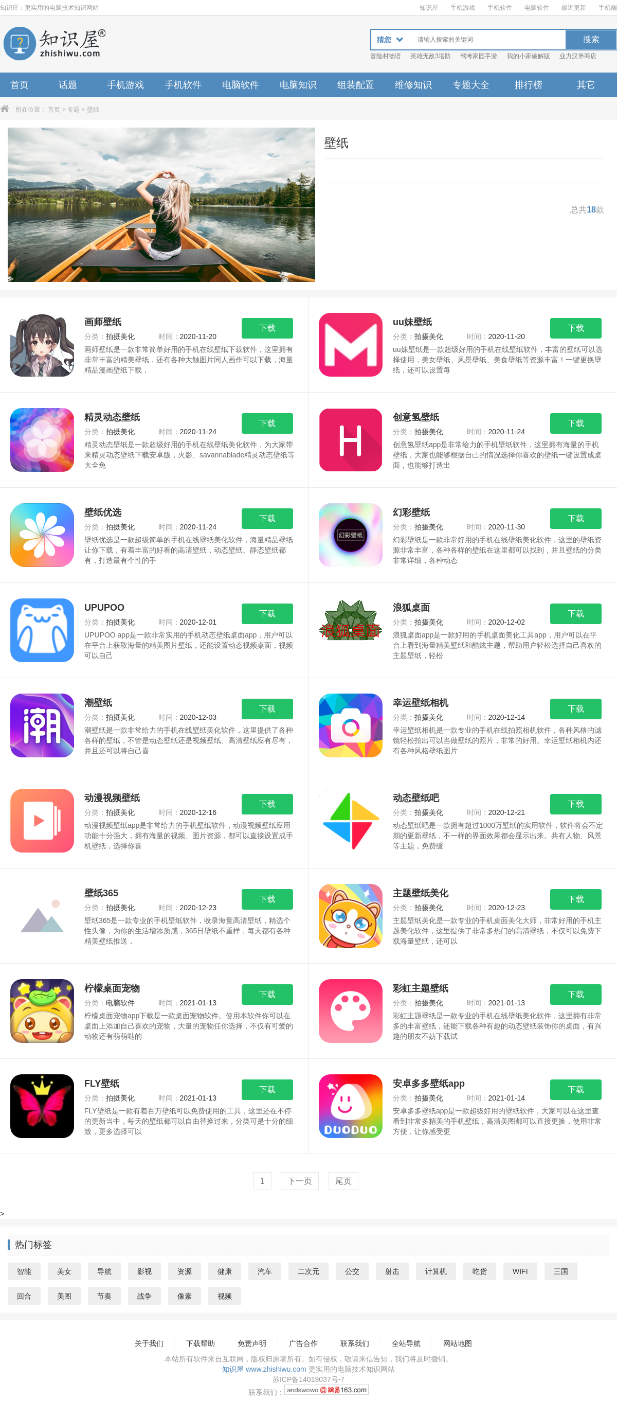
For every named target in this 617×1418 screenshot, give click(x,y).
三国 (561, 1271)
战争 (144, 1296)
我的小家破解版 (528, 56)
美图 (64, 1296)
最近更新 (573, 7)
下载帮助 (200, 1343)
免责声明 (252, 1343)
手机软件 (499, 7)
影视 (144, 1271)
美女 (64, 1271)
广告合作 (303, 1343)
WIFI (520, 1271)
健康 (224, 1271)
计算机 (436, 1271)
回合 (24, 1296)
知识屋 (429, 7)
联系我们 (354, 1343)
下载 (267, 328)
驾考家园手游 (478, 56)
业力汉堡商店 (577, 56)
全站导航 (406, 1343)
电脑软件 (536, 7)
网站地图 (457, 1343)
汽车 (265, 1271)
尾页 (343, 1181)
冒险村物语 (385, 56)
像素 (184, 1296)
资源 (184, 1271)
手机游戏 (462, 7)
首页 (19, 85)
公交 (352, 1271)
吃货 (480, 1271)
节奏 (104, 1296)
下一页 (299, 1181)
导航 (104, 1271)
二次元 (308, 1271)
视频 (224, 1296)
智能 (24, 1271)
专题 (73, 109)
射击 (392, 1271)
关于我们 (149, 1343)
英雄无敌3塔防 (430, 56)
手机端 (607, 7)
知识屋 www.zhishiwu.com (264, 1369)
